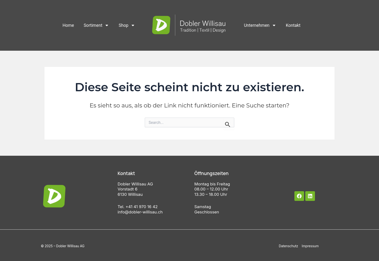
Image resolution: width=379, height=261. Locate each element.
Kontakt (293, 25)
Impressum (310, 246)
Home (68, 25)
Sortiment (96, 25)
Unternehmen (260, 25)
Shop (127, 25)
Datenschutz (288, 246)
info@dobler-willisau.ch (140, 212)
